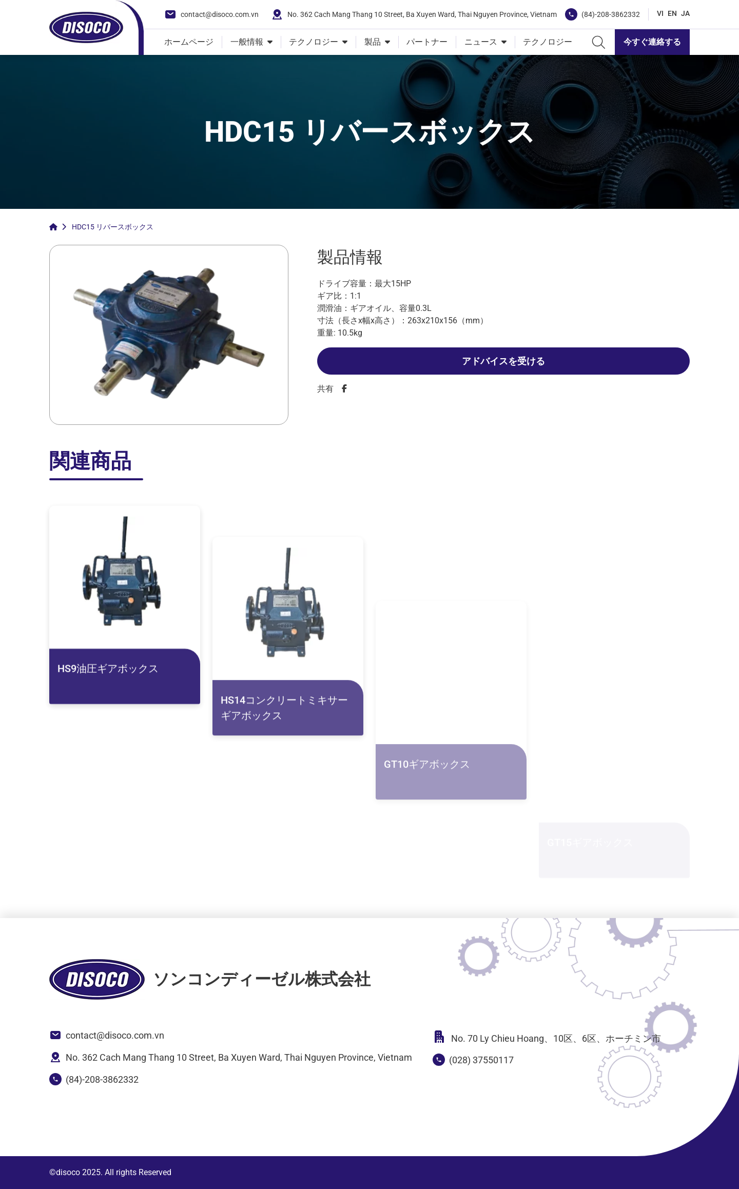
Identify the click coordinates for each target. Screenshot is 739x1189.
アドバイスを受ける (503, 361)
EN (672, 13)
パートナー (427, 42)
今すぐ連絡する (652, 42)
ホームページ (188, 42)
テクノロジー (313, 42)
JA (685, 13)
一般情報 (246, 42)
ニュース (480, 42)
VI (660, 13)
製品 (372, 42)
